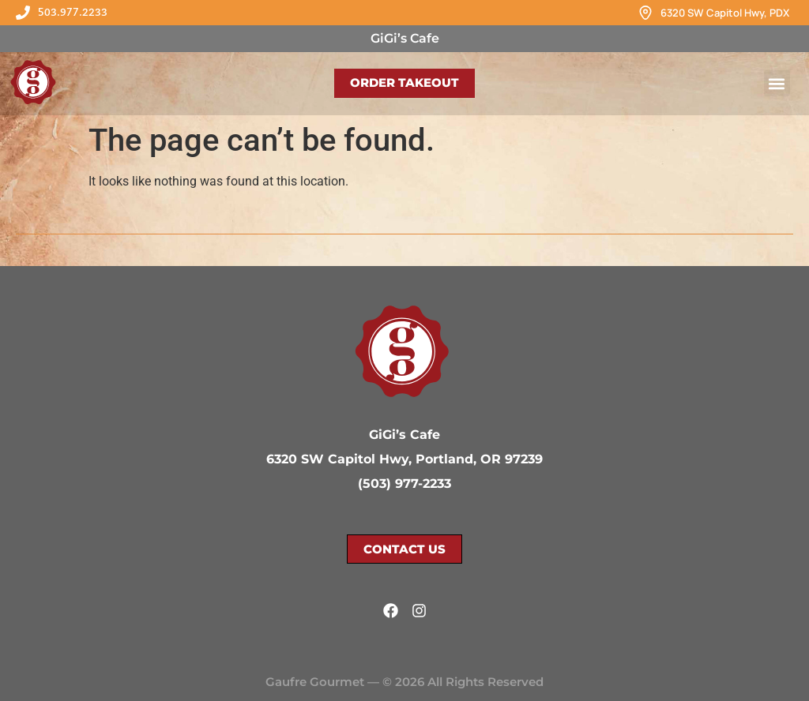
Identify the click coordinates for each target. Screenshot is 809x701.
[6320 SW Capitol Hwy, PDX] (645, 13)
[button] (777, 83)
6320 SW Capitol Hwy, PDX (724, 13)
